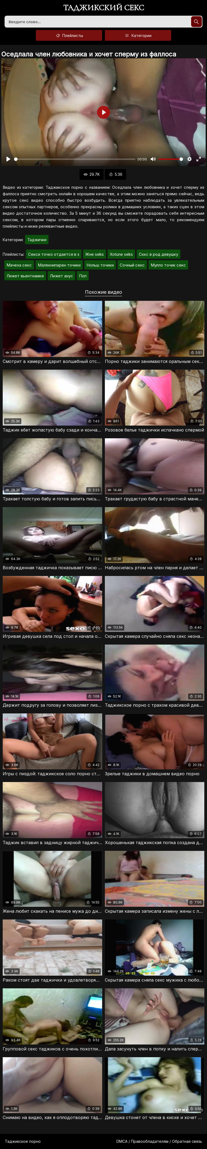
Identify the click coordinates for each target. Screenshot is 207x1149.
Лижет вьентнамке (25, 275)
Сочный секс (132, 265)
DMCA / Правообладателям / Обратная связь (159, 1141)
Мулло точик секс (168, 265)
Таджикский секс (103, 8)
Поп (83, 275)
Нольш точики (100, 265)
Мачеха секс (19, 265)
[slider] (74, 159)
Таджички (36, 239)
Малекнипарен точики (59, 265)
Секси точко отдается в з (53, 254)
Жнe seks (94, 254)
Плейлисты (69, 35)
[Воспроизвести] (8, 159)
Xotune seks (121, 254)
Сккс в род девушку (158, 254)
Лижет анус (61, 275)
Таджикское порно (23, 1141)
